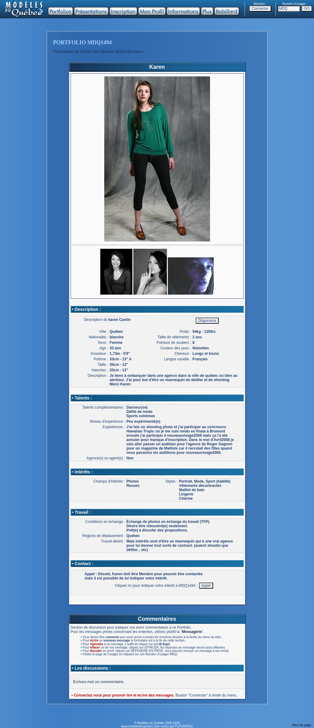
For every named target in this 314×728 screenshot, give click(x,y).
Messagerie (192, 632)
